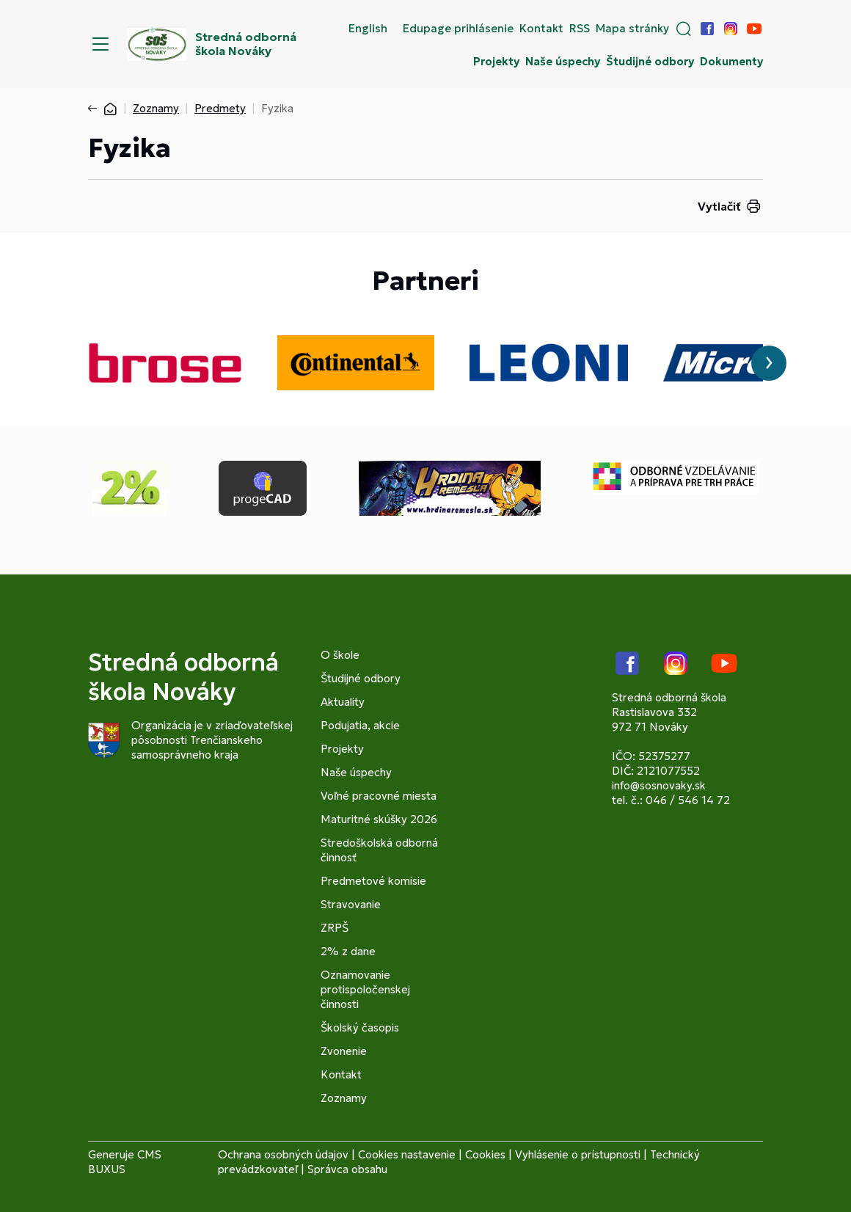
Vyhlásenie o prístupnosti (577, 1154)
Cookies (485, 1154)
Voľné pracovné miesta (379, 796)
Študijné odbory (650, 61)
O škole (340, 655)
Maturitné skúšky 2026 (379, 819)
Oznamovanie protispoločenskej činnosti (365, 989)
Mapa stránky (632, 28)
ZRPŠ (334, 928)
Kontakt (541, 28)
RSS (579, 28)
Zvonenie (344, 1051)
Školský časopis (360, 1027)
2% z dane (348, 951)
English (367, 28)
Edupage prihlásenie (458, 28)
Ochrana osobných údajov (283, 1154)
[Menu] (100, 44)
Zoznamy (156, 108)
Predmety (220, 108)
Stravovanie (351, 904)
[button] (683, 28)
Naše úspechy (562, 61)
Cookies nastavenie (407, 1154)
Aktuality (343, 702)
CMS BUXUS (124, 1161)
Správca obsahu (347, 1169)
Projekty (496, 61)
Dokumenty (731, 61)
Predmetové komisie (373, 881)
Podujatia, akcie (360, 725)
